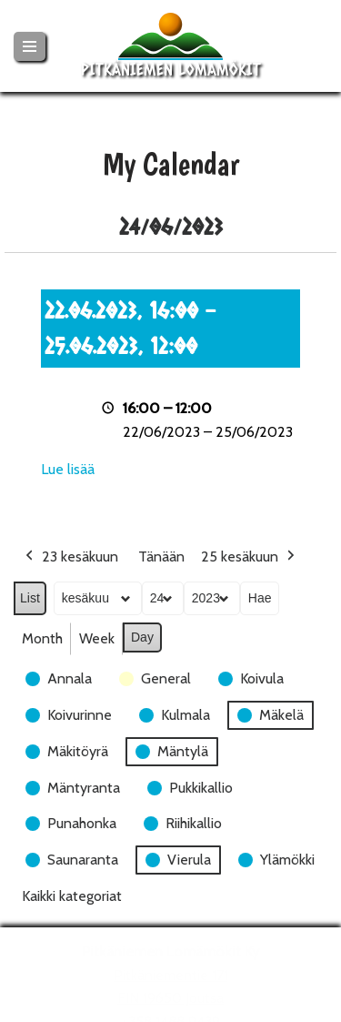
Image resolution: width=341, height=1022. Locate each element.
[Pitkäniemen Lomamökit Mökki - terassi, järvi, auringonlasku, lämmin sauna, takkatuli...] (171, 46)
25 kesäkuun (249, 557)
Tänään (161, 556)
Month (42, 638)
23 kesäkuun (70, 557)
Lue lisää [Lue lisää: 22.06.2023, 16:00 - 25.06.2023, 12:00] (68, 469)
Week (97, 638)
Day (142, 637)
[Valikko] (29, 46)
